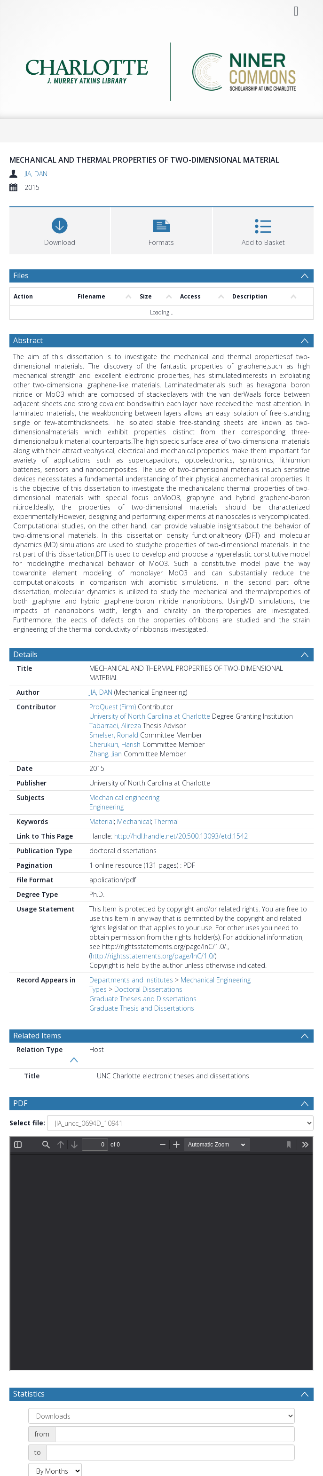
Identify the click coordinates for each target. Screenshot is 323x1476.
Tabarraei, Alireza (115, 725)
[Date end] (171, 1452)
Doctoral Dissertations (148, 989)
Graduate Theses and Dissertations (143, 998)
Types (98, 989)
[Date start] (175, 1434)
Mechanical (134, 821)
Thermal (166, 821)
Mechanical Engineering (216, 979)
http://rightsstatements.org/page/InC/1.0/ (153, 955)
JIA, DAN (35, 173)
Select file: (27, 1122)
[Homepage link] (161, 69)
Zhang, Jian (105, 753)
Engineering (106, 806)
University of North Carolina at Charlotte (149, 716)
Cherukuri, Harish (115, 744)
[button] (161, 229)
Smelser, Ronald (113, 734)
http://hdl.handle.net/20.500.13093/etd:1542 (181, 836)
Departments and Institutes (131, 979)
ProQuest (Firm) (112, 706)
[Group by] (161, 1416)
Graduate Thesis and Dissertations (141, 1008)
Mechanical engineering (124, 797)
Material (101, 821)
